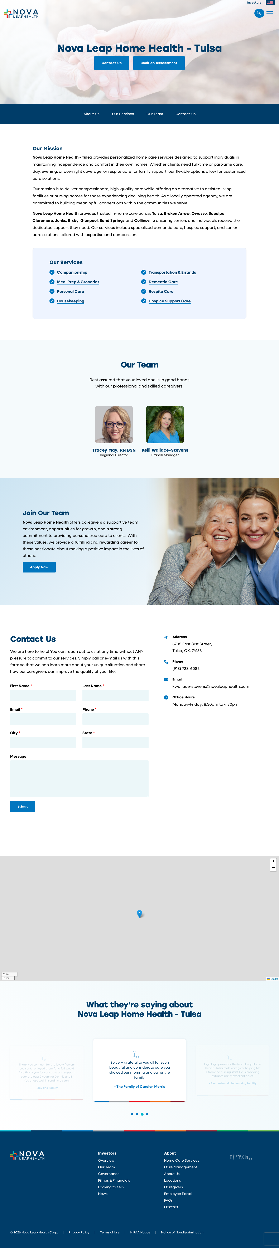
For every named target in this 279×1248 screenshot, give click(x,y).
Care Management (180, 1167)
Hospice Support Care (170, 301)
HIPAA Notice (140, 1232)
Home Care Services (181, 1160)
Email (15, 709)
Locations (172, 1180)
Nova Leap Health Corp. (21, 13)
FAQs (168, 1200)
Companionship (72, 272)
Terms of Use (110, 1232)
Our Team (154, 114)
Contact (171, 1207)
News (102, 1194)
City (14, 733)
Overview (106, 1160)
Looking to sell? (111, 1187)
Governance (109, 1174)
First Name (20, 686)
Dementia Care (163, 281)
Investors (254, 2)
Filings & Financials (114, 1180)
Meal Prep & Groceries (78, 281)
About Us (91, 114)
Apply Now (39, 567)
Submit (23, 807)
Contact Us (112, 63)
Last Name (92, 686)
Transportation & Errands (172, 272)
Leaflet (272, 979)
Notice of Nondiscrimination (182, 1232)
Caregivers (173, 1187)
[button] (139, 914)
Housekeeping (70, 301)
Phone (88, 709)
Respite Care (161, 291)
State (87, 733)
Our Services (123, 114)
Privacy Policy (79, 1232)
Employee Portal (178, 1194)
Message (18, 756)
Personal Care (70, 291)
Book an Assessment (159, 63)
